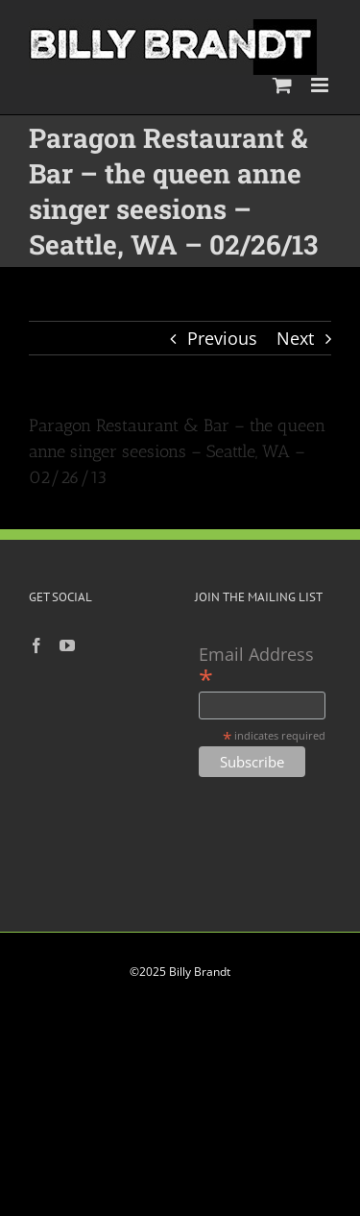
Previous (222, 338)
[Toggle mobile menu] (321, 85)
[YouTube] (67, 645)
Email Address (256, 666)
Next (295, 338)
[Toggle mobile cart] (282, 85)
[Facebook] (36, 645)
